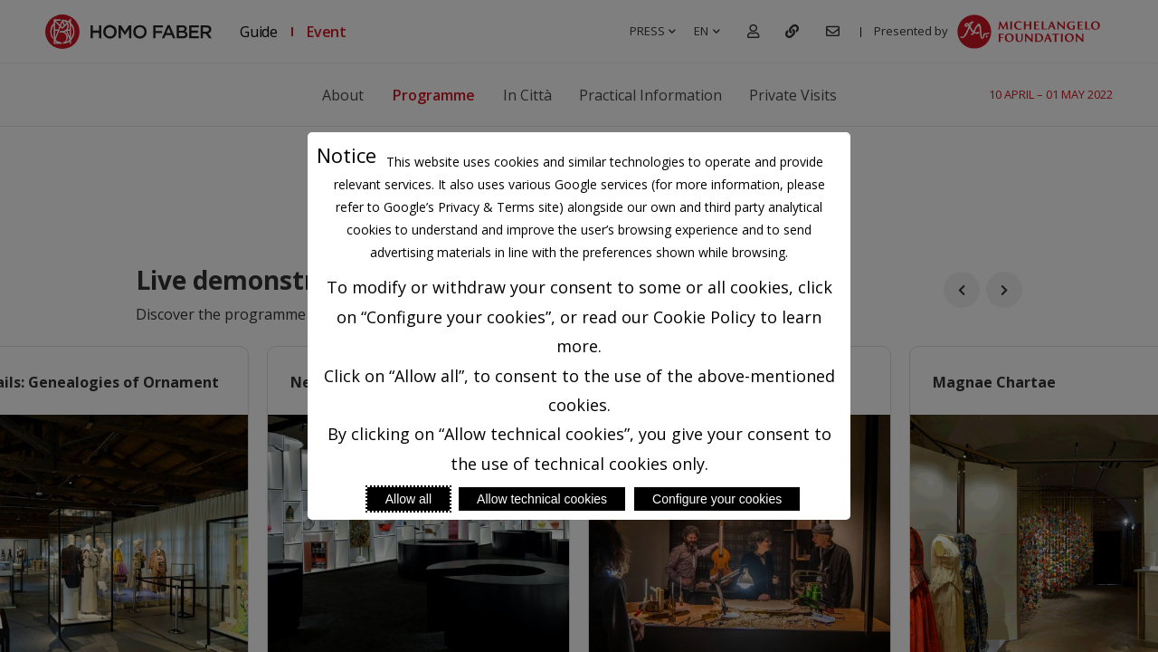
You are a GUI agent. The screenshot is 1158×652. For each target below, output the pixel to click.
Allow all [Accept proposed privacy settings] (408, 499)
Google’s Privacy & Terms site (471, 207)
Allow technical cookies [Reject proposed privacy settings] (542, 499)
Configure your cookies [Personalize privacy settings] (717, 499)
